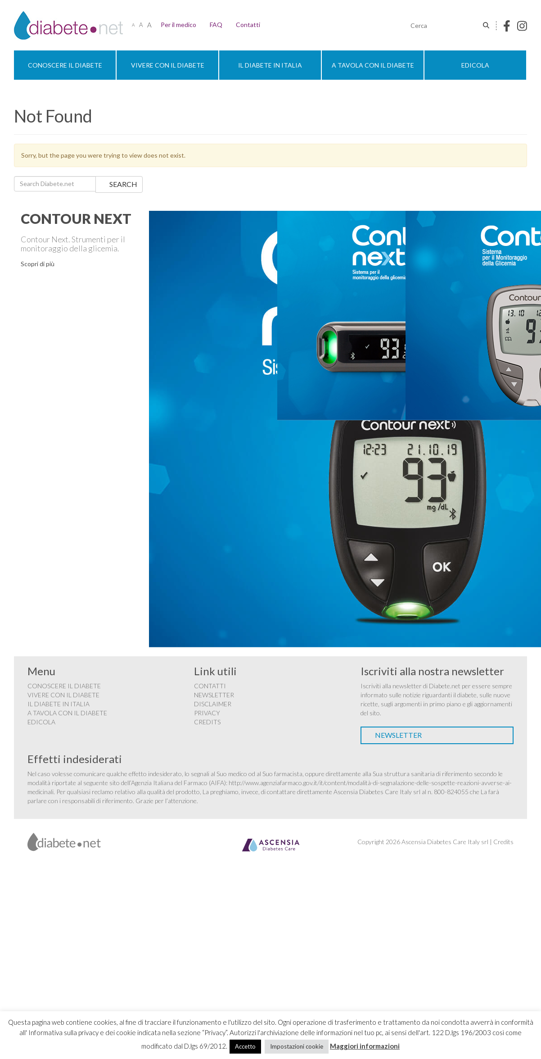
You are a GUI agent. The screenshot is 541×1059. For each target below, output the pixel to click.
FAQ (216, 24)
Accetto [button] (245, 1046)
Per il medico (178, 24)
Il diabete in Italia (270, 65)
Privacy (207, 713)
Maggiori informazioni (365, 1046)
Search (123, 184)
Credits (207, 722)
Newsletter (214, 695)
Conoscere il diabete (65, 65)
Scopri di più (37, 264)
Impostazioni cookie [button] (296, 1046)
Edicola (475, 65)
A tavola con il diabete (373, 65)
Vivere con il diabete (167, 65)
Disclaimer (212, 704)
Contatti (248, 24)
